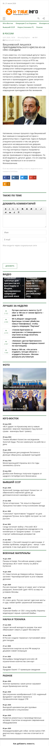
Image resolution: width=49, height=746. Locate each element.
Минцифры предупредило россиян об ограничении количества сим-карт (20, 660)
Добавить (9, 266)
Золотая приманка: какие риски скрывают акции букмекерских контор (22, 684)
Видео (7, 274)
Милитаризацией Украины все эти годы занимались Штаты (21, 464)
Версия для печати (11, 40)
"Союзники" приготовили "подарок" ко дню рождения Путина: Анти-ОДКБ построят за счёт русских (24, 516)
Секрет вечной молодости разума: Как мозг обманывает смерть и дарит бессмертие (22, 628)
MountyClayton (24, 37)
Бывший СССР (9, 27)
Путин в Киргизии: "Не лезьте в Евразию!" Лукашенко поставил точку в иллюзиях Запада (24, 504)
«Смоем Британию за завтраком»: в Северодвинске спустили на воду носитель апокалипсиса (26, 333)
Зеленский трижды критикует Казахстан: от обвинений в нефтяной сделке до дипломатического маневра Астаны (22, 492)
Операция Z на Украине (26, 23)
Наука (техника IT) (26, 27)
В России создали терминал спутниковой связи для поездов (24, 639)
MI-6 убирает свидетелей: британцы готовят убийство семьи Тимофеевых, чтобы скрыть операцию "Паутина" (26, 322)
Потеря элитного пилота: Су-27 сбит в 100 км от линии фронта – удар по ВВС (28, 312)
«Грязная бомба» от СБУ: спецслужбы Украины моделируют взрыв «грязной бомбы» (24, 611)
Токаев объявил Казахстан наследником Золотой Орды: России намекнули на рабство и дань (24, 442)
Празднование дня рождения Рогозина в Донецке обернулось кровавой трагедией (21, 453)
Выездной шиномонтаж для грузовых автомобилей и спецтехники (19, 708)
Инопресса (44, 23)
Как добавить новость (24, 743)
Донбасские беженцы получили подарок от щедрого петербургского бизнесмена (22, 474)
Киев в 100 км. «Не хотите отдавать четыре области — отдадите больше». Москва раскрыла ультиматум (25, 353)
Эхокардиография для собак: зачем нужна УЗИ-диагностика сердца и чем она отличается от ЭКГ (24, 733)
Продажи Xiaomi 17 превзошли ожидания (21, 669)
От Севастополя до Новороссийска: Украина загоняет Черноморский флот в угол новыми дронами (23, 576)
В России (8, 33)
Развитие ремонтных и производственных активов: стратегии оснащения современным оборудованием (23, 720)
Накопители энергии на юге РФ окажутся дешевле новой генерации (21, 649)
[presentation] (22, 256)
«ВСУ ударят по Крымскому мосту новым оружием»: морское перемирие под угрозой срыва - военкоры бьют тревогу (22, 429)
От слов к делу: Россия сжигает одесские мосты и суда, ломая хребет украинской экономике (24, 601)
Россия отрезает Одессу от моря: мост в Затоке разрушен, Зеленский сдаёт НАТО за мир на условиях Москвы (24, 589)
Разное (39, 27)
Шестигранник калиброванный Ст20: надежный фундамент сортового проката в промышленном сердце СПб (24, 696)
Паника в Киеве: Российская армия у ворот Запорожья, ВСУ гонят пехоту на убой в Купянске (22, 563)
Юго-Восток (8, 23)
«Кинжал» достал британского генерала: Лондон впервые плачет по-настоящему (28, 343)
